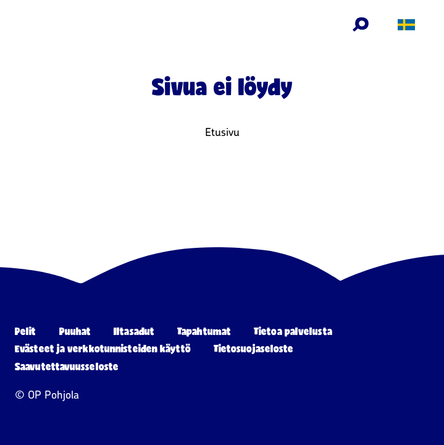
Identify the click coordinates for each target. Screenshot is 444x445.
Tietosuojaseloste (254, 348)
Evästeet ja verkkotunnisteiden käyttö (103, 348)
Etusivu (222, 132)
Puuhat (75, 331)
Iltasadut (134, 331)
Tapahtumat (204, 331)
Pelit (25, 331)
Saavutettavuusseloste (67, 366)
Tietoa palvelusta (293, 331)
